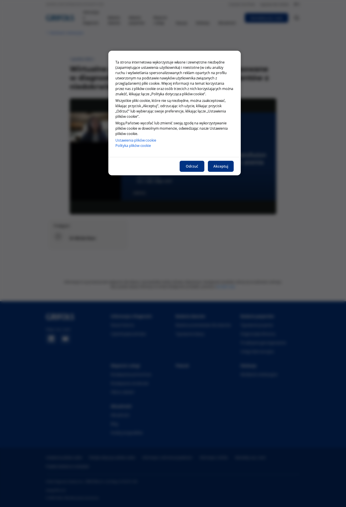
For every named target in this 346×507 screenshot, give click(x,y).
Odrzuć (192, 166)
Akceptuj (220, 166)
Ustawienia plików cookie (135, 140)
